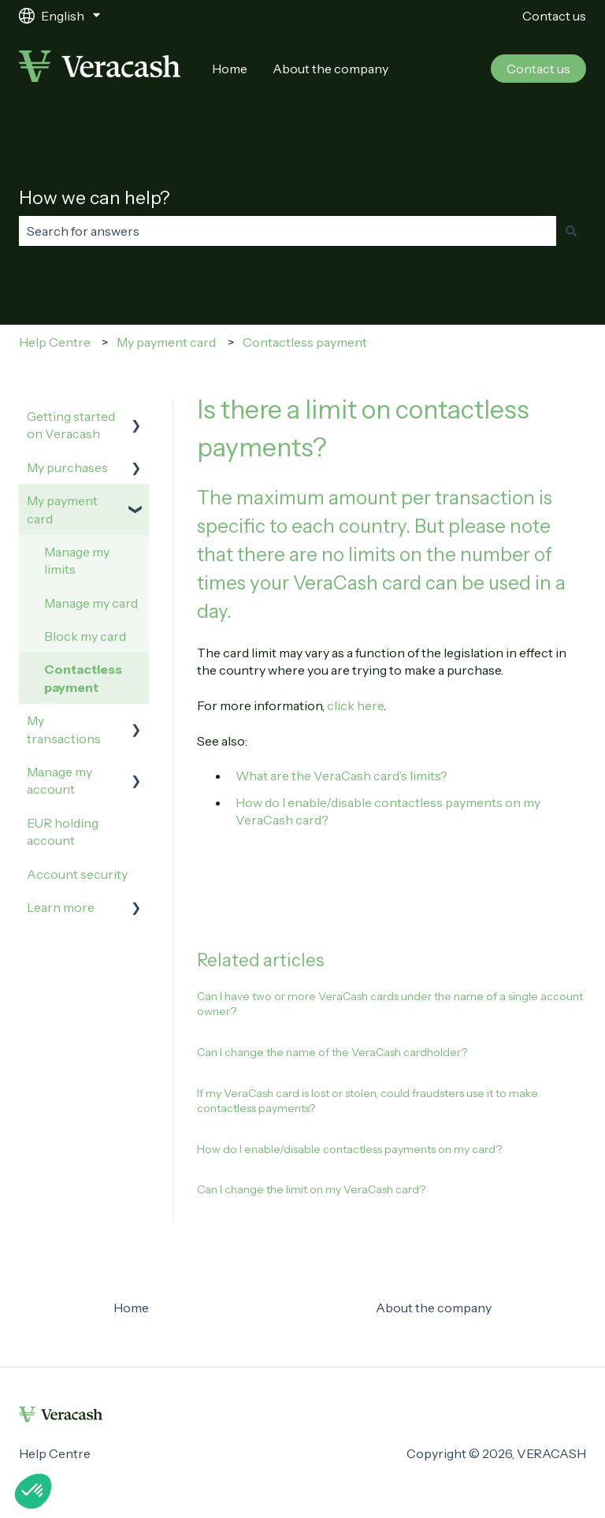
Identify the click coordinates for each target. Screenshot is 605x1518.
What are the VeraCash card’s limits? (341, 775)
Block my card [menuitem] (85, 636)
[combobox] (287, 231)
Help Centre (55, 342)
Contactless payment (305, 342)
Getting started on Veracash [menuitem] (71, 424)
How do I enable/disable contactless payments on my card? (349, 1149)
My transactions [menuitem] (64, 729)
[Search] (571, 231)
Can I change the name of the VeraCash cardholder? (332, 1052)
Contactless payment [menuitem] (83, 677)
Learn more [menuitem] (61, 907)
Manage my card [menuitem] (91, 603)
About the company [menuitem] (434, 1307)
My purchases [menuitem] (67, 467)
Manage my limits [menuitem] (76, 560)
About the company (330, 68)
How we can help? (94, 198)
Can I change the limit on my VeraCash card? (311, 1189)
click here (355, 705)
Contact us (554, 16)
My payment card (166, 342)
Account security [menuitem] (77, 874)
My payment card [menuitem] (62, 509)
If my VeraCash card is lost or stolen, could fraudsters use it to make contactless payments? (367, 1101)
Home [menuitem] (131, 1307)
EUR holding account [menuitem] (62, 831)
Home (229, 68)
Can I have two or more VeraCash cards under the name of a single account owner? (390, 1004)
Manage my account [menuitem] (59, 780)
